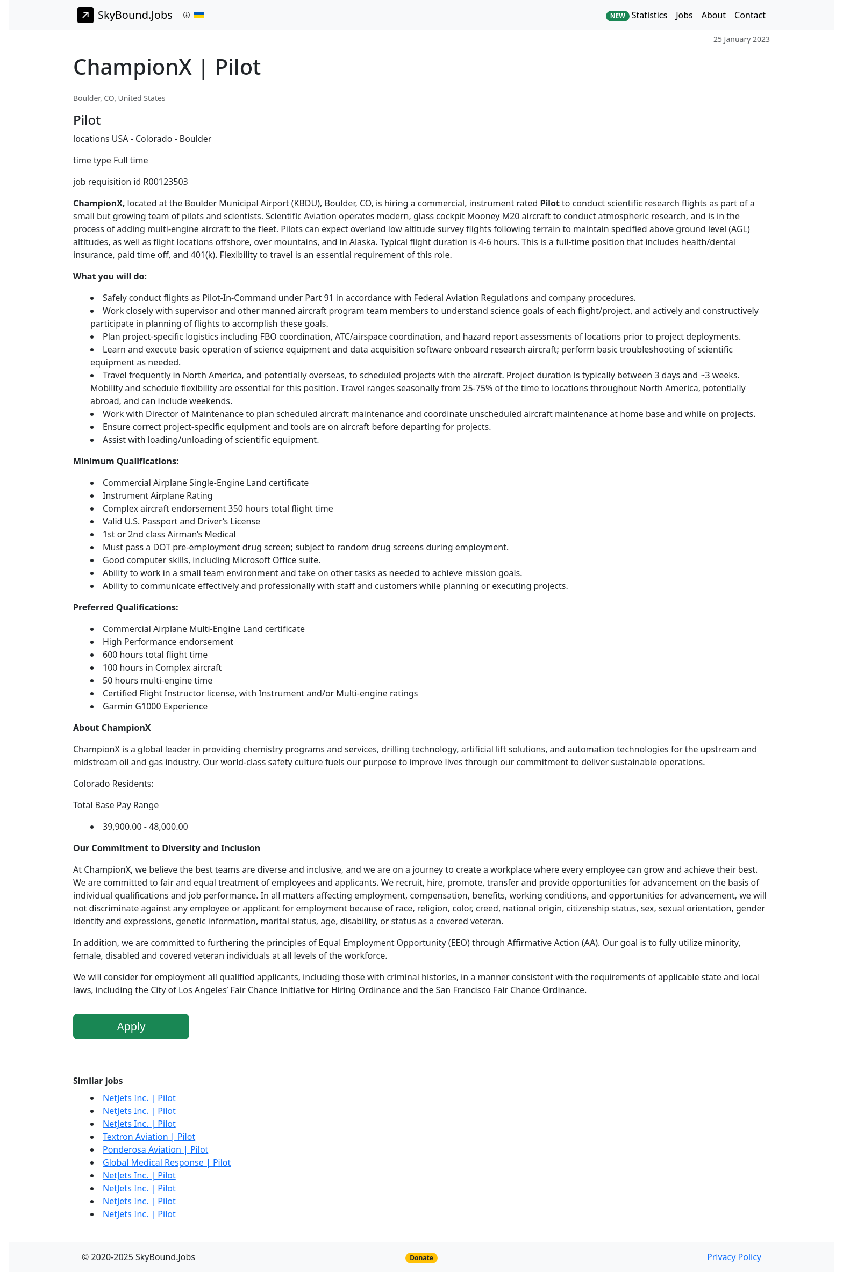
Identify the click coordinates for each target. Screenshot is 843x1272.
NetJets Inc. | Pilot (139, 1098)
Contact (750, 15)
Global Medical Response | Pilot (167, 1162)
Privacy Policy (734, 1257)
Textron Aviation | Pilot (149, 1136)
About (714, 15)
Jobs (684, 15)
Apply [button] (131, 1026)
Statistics (636, 15)
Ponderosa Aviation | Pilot (155, 1149)
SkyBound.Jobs (125, 15)
